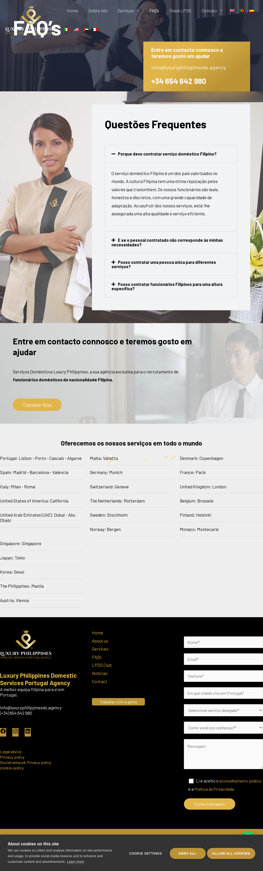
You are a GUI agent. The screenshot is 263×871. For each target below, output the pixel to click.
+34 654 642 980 (181, 80)
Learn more (75, 862)
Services (100, 648)
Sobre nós (94, 10)
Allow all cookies (231, 853)
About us (100, 640)
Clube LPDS (169, 10)
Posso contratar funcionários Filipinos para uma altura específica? (169, 286)
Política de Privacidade (230, 792)
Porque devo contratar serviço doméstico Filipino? (168, 153)
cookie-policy (13, 766)
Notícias (100, 672)
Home (71, 10)
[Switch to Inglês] (218, 10)
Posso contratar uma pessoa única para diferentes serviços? (165, 264)
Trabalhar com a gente (121, 700)
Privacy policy (13, 756)
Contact (99, 680)
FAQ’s (146, 10)
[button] (171, 153)
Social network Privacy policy (27, 761)
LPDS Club (102, 664)
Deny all (186, 853)
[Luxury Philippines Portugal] (31, 19)
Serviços (119, 10)
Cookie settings (144, 853)
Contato (196, 10)
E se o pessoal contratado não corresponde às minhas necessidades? (168, 242)
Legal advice (12, 750)
